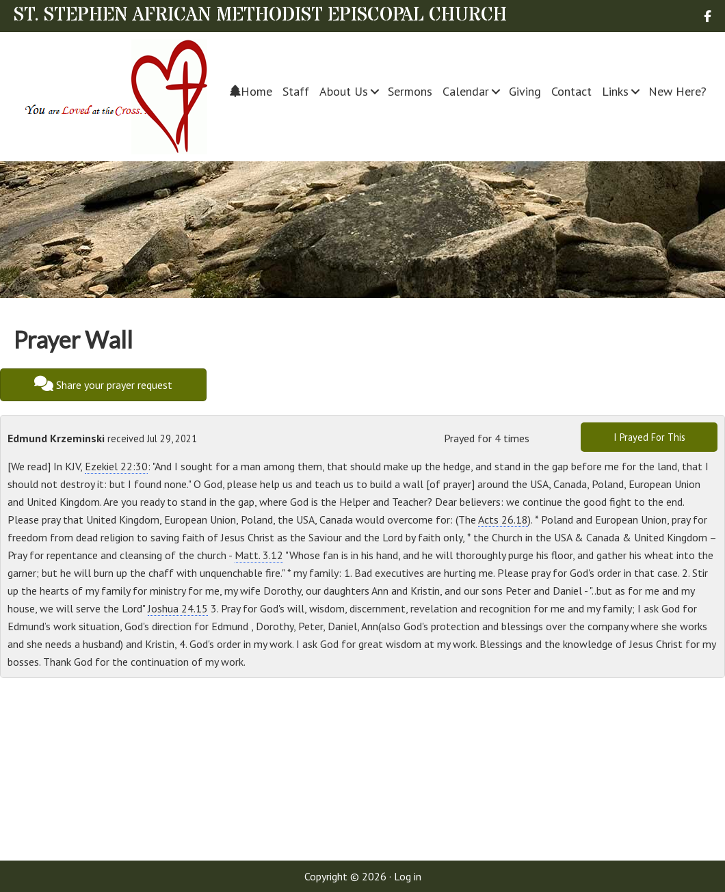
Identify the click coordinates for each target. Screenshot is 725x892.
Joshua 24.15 (178, 608)
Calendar (466, 91)
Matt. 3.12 (259, 555)
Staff (295, 91)
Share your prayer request (103, 384)
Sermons (410, 91)
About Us (343, 91)
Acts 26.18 (503, 519)
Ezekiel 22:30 (116, 466)
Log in (407, 876)
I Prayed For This (649, 437)
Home (251, 91)
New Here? (677, 91)
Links (615, 91)
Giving (525, 91)
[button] (375, 91)
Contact (571, 91)
